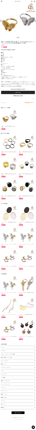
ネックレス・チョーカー (5, 384)
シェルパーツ (3, 387)
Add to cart (18, 92)
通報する (33, 98)
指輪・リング (3, 364)
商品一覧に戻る (18, 412)
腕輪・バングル (3, 394)
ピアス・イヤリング (4, 360)
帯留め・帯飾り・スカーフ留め (6, 357)
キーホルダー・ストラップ (5, 367)
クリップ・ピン (3, 374)
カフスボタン (3, 350)
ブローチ (2, 370)
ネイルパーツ (3, 400)
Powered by (18, 419)
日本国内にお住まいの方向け (18, 95)
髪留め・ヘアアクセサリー (6, 380)
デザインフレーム (4, 390)
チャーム (2, 347)
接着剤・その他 (3, 397)
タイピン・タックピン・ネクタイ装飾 (8, 354)
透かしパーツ (3, 404)
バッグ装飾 (3, 377)
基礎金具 (2, 407)
